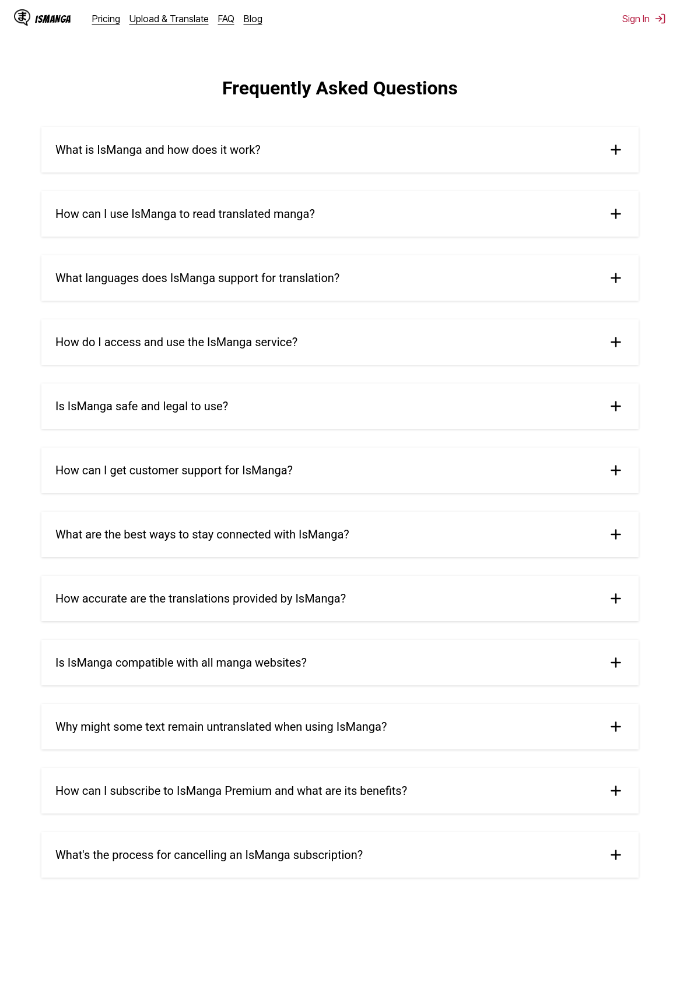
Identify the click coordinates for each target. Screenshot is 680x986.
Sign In (644, 18)
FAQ (226, 18)
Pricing (106, 18)
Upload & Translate (169, 18)
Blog (253, 18)
